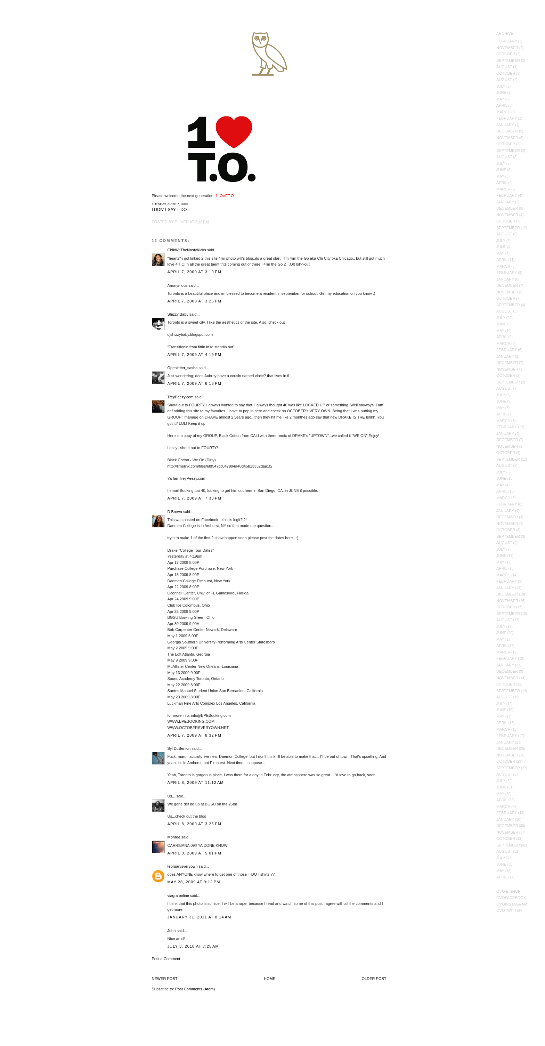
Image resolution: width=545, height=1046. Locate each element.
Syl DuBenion (179, 748)
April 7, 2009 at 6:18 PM (195, 383)
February (506, 41)
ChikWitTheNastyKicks (187, 250)
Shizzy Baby (178, 314)
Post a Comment (166, 959)
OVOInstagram (511, 904)
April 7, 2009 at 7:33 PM (195, 498)
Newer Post (165, 978)
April (501, 105)
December (507, 131)
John (172, 931)
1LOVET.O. (225, 196)
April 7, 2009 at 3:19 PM (195, 272)
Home (269, 978)
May (500, 99)
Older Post (374, 978)
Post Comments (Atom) (195, 989)
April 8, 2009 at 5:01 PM (195, 853)
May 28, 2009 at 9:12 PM (194, 882)
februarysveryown (183, 866)
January (505, 125)
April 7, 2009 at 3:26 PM (195, 301)
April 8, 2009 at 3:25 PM (195, 824)
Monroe (174, 837)
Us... (172, 796)
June (501, 92)
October (505, 54)
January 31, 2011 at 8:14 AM (199, 917)
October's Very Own (30, 45)
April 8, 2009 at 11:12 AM (196, 782)
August (504, 67)
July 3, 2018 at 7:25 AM (193, 946)
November (507, 48)
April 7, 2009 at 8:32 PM (195, 735)
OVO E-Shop (508, 891)
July (500, 86)
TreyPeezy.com (181, 397)
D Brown (175, 512)
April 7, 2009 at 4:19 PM (195, 354)
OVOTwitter (509, 910)
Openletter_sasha (183, 368)
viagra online (178, 895)
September (508, 60)
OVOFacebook (511, 897)
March (503, 112)
